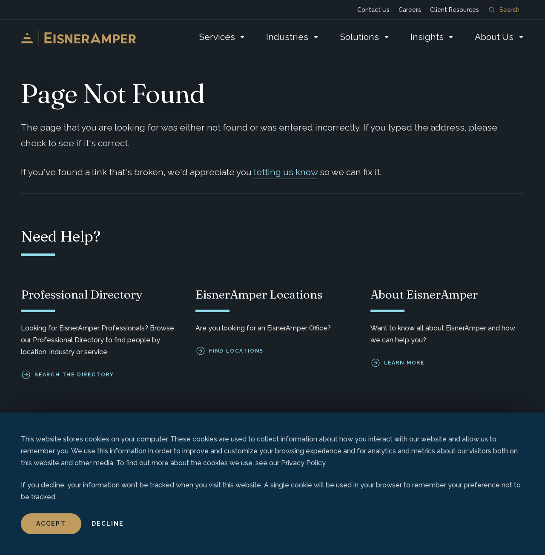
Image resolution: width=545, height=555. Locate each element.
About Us (494, 36)
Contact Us (373, 9)
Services (217, 36)
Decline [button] (108, 523)
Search (504, 9)
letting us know (286, 172)
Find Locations (236, 351)
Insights (427, 36)
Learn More (404, 363)
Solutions (359, 36)
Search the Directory (74, 375)
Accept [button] (51, 523)
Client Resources (454, 9)
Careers (410, 9)
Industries (287, 36)
